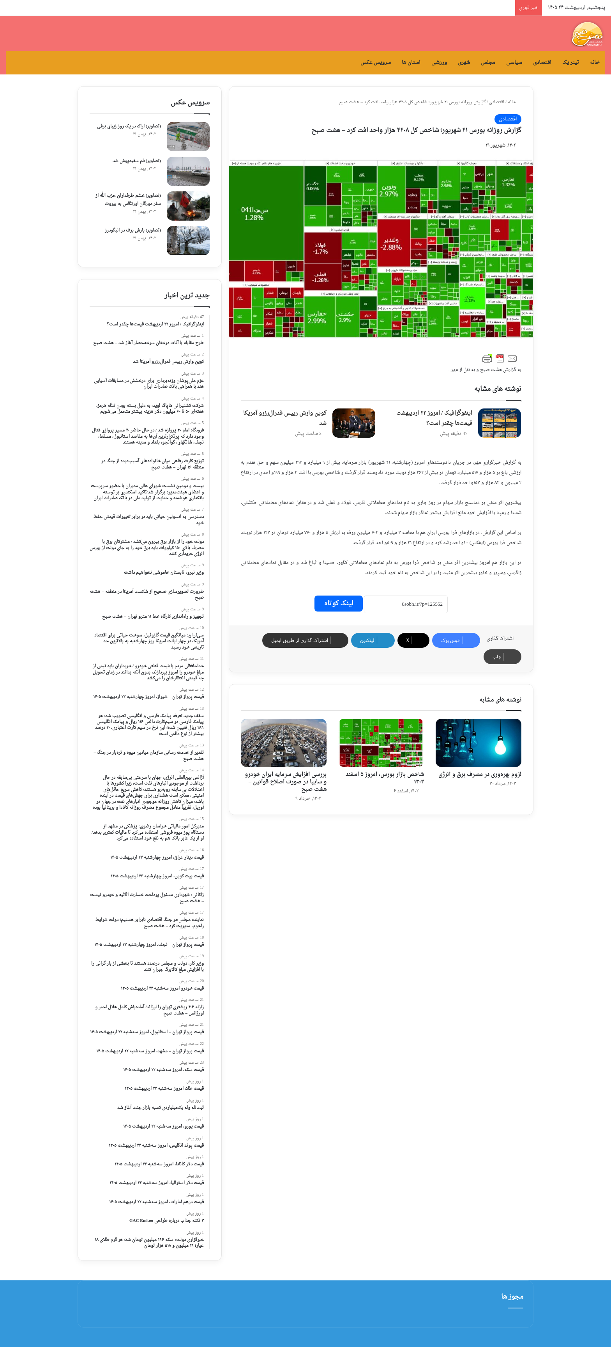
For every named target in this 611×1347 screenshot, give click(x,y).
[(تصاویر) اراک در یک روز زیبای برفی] (188, 136)
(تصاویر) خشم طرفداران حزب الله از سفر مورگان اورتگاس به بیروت (128, 200)
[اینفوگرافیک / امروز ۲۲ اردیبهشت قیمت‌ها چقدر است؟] (499, 423)
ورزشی (439, 62)
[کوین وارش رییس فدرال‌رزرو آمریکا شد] (353, 423)
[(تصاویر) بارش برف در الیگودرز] (188, 240)
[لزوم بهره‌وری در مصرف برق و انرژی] (478, 743)
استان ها (411, 62)
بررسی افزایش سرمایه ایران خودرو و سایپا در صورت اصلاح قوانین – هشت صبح (286, 782)
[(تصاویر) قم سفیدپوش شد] (188, 171)
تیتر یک (570, 62)
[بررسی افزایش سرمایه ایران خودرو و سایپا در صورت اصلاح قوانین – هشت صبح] (284, 743)
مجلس (488, 62)
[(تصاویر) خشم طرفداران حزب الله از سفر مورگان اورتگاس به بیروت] (188, 206)
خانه (595, 62)
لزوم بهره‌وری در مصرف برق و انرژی (479, 774)
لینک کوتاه (338, 603)
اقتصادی (542, 62)
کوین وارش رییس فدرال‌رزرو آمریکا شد (285, 418)
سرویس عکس (375, 62)
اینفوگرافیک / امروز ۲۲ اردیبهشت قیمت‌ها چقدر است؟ (434, 418)
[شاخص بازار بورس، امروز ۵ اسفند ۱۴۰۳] (381, 743)
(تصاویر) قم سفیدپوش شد (137, 161)
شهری (464, 62)
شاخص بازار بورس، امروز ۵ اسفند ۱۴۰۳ (385, 778)
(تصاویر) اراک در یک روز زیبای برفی (129, 126)
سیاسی (514, 62)
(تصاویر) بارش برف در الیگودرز (133, 230)
